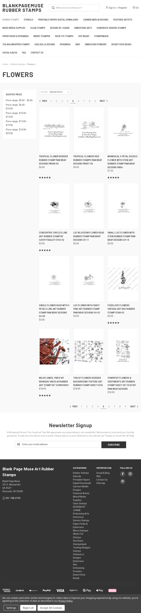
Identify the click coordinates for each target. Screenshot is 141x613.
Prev (43, 101)
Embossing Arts (83, 28)
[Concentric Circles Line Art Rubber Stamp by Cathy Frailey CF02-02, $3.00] (54, 206)
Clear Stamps (37, 28)
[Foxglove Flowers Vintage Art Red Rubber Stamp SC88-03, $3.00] (123, 278)
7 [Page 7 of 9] (84, 101)
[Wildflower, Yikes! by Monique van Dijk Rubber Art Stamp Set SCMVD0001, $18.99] (54, 351)
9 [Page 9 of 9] (95, 101)
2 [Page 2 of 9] (56, 101)
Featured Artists (122, 19)
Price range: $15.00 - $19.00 (16, 123)
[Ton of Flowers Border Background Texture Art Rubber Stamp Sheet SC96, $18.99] (88, 351)
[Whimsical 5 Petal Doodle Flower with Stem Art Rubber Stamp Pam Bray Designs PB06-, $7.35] (123, 129)
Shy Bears (83, 36)
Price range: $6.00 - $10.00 (16, 106)
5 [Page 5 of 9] (73, 101)
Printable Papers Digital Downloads (58, 19)
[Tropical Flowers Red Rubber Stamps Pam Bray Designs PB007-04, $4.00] (88, 129)
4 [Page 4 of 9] (67, 101)
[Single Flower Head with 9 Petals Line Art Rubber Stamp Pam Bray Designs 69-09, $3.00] (54, 278)
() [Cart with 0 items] (136, 7)
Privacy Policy (65, 600)
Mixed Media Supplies (13, 28)
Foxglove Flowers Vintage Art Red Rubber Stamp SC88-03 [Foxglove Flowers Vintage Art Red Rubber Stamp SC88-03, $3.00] (121, 309)
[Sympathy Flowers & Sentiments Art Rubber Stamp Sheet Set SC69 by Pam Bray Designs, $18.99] (123, 351)
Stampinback (101, 36)
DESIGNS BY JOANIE (60, 28)
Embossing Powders (96, 44)
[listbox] (60, 92)
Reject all (28, 608)
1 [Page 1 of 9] (51, 101)
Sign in (112, 7)
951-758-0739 (12, 497)
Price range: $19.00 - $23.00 (16, 131)
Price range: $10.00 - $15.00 (16, 115)
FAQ (24, 52)
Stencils (28, 19)
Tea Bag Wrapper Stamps (16, 44)
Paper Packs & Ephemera (15, 36)
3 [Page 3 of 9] (62, 101)
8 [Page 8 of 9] (89, 101)
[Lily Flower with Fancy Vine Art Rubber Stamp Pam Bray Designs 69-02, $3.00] (88, 278)
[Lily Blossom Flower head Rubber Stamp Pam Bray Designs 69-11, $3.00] (88, 206)
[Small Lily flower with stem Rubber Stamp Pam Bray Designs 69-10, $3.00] (123, 206)
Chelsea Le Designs (44, 44)
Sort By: (44, 92)
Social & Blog (9, 52)
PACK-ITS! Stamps (64, 36)
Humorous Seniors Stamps (111, 28)
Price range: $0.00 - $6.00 (19, 100)
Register (123, 7)
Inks (77, 44)
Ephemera (65, 44)
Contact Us (37, 52)
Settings (11, 608)
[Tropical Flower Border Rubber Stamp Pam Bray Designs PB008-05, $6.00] (54, 129)
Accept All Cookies (51, 608)
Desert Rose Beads (121, 44)
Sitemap (100, 482)
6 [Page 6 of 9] (78, 101)
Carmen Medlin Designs (95, 19)
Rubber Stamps (10, 19)
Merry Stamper (41, 36)
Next (104, 101)
